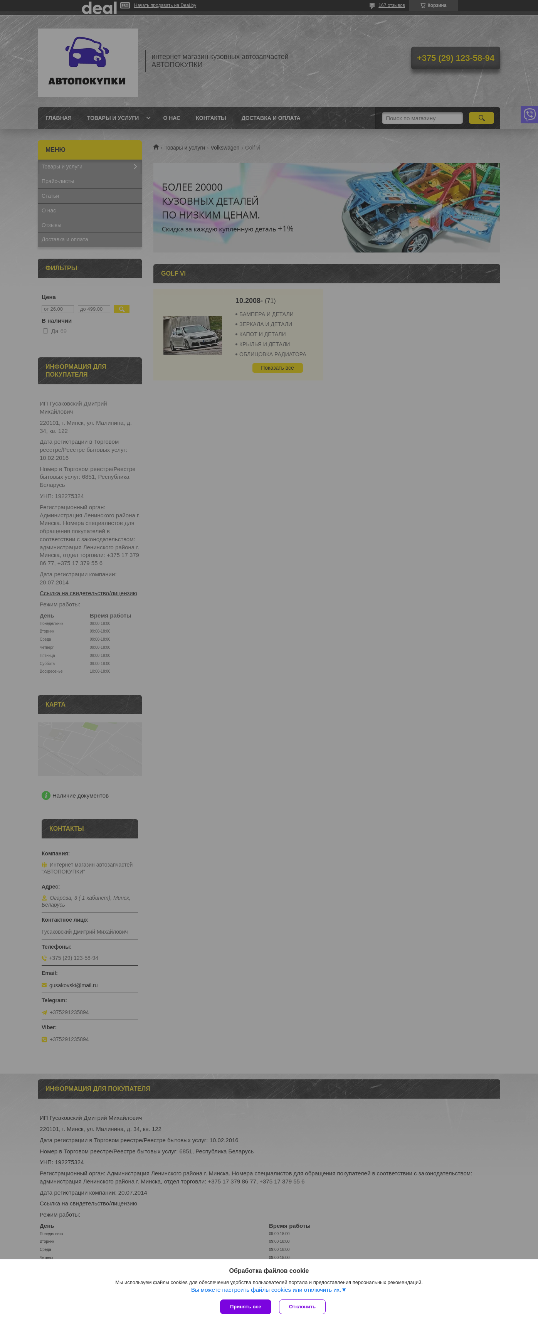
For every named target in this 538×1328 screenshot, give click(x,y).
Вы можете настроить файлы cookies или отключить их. (266, 1289)
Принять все (245, 1306)
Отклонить (302, 1306)
